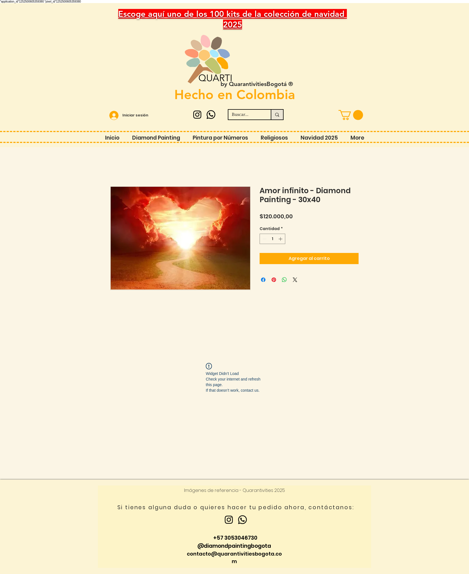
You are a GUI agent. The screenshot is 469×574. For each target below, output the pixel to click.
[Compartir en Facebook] (263, 279)
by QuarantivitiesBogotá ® (257, 83)
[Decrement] (263, 239)
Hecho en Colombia (234, 94)
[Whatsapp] (211, 114)
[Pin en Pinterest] (273, 279)
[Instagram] (197, 114)
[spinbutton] (272, 239)
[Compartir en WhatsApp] (284, 279)
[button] (351, 115)
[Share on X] (295, 279)
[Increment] (280, 239)
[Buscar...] (245, 115)
